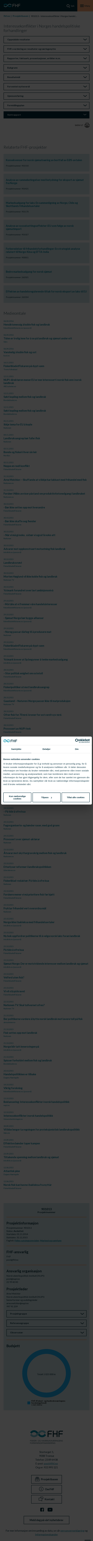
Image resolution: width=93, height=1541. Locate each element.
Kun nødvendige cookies (17, 797)
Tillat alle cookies (76, 797)
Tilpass (46, 797)
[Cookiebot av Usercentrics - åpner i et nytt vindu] (77, 741)
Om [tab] (76, 749)
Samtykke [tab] (16, 749)
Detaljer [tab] (46, 749)
